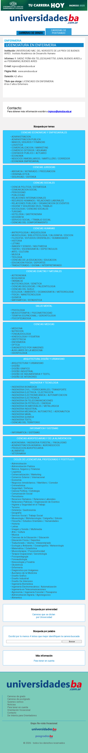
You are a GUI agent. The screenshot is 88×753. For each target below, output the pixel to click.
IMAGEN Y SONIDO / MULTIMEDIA (29, 246)
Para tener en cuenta (44, 660)
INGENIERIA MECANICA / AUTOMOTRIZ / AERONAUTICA (41, 411)
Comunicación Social (22, 493)
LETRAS (16, 243)
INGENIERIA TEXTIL (22, 419)
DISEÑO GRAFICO (21, 368)
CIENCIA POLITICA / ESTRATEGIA (29, 187)
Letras (15, 526)
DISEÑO (16, 365)
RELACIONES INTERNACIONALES (29, 197)
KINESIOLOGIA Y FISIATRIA (26, 336)
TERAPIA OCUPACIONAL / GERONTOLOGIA (34, 315)
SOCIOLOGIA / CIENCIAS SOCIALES (30, 208)
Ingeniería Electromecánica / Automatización (34, 586)
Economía (16, 480)
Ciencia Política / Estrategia (26, 491)
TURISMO (17, 211)
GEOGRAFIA (18, 217)
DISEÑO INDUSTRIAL (22, 371)
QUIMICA (16, 297)
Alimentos (17, 597)
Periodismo (17, 496)
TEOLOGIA (17, 257)
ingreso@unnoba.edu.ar (60, 111)
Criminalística (18, 485)
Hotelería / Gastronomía (24, 510)
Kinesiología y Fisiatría (23, 562)
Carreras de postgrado (58, 31)
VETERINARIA (19, 453)
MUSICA (16, 254)
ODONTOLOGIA (19, 353)
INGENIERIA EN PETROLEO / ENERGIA (31, 403)
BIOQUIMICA (18, 278)
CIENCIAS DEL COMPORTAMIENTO (30, 222)
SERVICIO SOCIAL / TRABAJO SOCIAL (31, 219)
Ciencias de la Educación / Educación (30, 537)
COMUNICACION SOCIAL (24, 189)
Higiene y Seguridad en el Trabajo (28, 504)
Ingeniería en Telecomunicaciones (29, 589)
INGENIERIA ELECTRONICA (25, 397)
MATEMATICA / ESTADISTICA (27, 300)
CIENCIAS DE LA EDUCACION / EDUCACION (34, 260)
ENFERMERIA (18, 342)
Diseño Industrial (20, 578)
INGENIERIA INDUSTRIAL (24, 408)
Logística (16, 471)
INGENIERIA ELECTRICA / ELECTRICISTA (32, 392)
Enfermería (17, 567)
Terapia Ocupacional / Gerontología (29, 553)
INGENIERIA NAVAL (21, 414)
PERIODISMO (19, 192)
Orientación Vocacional (18, 710)
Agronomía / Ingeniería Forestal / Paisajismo (34, 592)
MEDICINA (17, 328)
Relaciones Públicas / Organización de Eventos (36, 502)
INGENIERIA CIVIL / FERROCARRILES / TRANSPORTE (39, 389)
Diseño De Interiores (22, 581)
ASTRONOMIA (19, 275)
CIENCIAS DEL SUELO (23, 289)
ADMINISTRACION (21, 136)
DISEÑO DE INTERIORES (24, 376)
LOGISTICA (17, 145)
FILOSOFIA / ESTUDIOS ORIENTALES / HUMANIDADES (40, 238)
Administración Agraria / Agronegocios (31, 595)
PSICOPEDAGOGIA (21, 318)
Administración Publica (23, 466)
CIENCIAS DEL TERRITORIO (26, 422)
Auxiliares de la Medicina (24, 573)
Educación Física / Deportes (26, 540)
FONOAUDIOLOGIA (21, 334)
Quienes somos (15, 701)
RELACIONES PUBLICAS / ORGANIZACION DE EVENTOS (40, 203)
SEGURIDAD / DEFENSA (24, 176)
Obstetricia (17, 564)
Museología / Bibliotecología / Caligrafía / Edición (37, 518)
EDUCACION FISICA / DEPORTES (28, 262)
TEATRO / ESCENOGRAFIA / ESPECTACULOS (34, 249)
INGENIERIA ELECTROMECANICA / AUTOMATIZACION (39, 395)
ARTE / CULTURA (20, 251)
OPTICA (16, 344)
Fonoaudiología (19, 559)
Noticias (11, 704)
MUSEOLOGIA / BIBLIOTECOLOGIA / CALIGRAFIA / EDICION (42, 235)
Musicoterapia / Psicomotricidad (28, 551)
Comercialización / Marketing (26, 474)
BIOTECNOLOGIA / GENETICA (27, 283)
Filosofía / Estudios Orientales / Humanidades (35, 521)
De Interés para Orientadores (22, 715)
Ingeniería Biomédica (22, 584)
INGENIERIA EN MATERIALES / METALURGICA (35, 406)
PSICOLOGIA (18, 310)
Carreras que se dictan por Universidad (44, 616)
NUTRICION (17, 331)
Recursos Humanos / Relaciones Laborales (33, 499)
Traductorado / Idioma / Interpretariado (31, 543)
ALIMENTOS (18, 450)
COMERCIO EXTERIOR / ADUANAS (29, 150)
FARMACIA (17, 281)
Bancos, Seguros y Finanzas (26, 469)
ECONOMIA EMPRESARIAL (25, 161)
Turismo (16, 507)
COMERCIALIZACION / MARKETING (30, 147)
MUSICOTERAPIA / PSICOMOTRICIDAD (32, 313)
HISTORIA (17, 240)
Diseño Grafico (19, 575)
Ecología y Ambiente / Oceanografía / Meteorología (38, 545)
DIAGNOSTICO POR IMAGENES (27, 347)
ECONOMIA (17, 155)
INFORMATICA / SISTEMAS (26, 432)
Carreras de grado (16, 696)
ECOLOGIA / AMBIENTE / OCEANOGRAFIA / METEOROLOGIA (43, 291)
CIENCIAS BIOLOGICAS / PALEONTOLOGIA (33, 286)
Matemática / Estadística (24, 548)
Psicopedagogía (20, 556)
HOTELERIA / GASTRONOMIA (27, 214)
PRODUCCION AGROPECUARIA (27, 448)
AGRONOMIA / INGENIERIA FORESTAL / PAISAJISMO (39, 442)
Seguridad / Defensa (22, 488)
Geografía (16, 512)
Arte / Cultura (18, 532)
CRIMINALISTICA (20, 174)
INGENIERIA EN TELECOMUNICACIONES (32, 400)
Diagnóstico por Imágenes (25, 570)
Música (15, 534)
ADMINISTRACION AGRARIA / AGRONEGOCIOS (36, 445)
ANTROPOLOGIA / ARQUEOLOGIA (29, 232)
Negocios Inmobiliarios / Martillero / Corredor (35, 482)
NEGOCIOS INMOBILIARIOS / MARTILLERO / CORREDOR (41, 158)
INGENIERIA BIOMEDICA (24, 386)
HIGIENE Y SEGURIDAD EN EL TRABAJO (32, 206)
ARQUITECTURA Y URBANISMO (27, 363)
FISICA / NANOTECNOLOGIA (26, 294)
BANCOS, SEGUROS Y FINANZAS (28, 142)
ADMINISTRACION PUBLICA (26, 139)
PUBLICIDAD (18, 195)
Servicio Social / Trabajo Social (27, 515)
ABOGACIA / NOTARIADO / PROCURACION (33, 171)
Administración (19, 463)
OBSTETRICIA (19, 339)
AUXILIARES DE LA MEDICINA (27, 350)
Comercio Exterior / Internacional (28, 477)
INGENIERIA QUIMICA (23, 417)
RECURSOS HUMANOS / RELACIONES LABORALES (38, 200)
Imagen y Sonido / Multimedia (27, 529)
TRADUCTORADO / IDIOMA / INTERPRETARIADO (37, 265)
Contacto (11, 712)
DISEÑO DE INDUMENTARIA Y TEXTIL (31, 374)
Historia (16, 523)
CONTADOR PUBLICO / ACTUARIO (29, 153)
